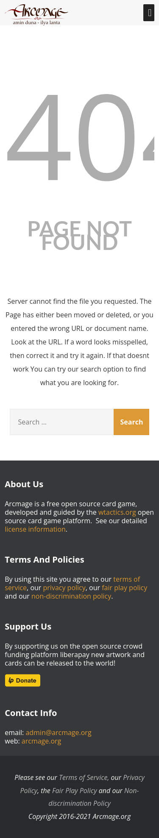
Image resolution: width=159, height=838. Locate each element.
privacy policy (64, 587)
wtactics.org (117, 512)
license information (35, 529)
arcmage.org (41, 741)
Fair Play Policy (74, 790)
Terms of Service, (84, 777)
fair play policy (124, 587)
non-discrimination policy (71, 596)
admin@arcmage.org (58, 732)
